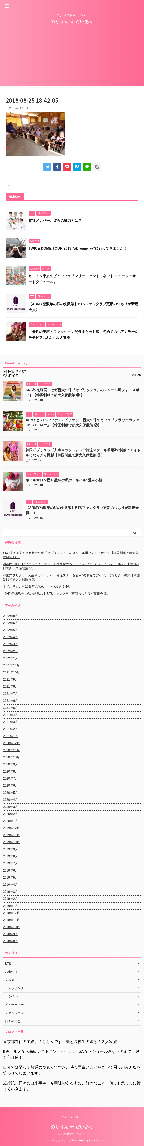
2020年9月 (10, 764)
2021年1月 (10, 736)
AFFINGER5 (96, 1140)
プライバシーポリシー (72, 1117)
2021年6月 (10, 700)
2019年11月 (11, 835)
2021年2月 (10, 729)
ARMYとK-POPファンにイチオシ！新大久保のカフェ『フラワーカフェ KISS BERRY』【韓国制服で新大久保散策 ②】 (71, 566)
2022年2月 (10, 651)
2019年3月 (10, 891)
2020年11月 (11, 750)
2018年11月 (11, 920)
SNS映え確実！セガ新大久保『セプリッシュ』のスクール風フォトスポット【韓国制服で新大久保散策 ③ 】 (70, 555)
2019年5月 (10, 877)
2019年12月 (11, 828)
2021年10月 (11, 672)
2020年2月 (10, 814)
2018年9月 (10, 934)
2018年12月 (11, 913)
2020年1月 (10, 821)
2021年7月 (10, 693)
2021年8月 (10, 686)
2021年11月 (11, 665)
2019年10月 (11, 842)
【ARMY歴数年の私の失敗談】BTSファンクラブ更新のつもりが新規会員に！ (58, 593)
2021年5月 (10, 707)
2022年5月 (10, 630)
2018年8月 (10, 941)
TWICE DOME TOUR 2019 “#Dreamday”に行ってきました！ (78, 248)
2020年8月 (10, 771)
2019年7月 (10, 863)
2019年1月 (10, 905)
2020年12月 (11, 743)
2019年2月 (10, 898)
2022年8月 (10, 616)
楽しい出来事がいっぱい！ (72, 1133)
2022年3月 (10, 644)
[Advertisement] (72, 58)
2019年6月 (10, 870)
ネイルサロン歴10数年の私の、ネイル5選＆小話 (64, 480)
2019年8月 (10, 856)
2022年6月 (10, 623)
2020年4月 (10, 799)
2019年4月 (10, 884)
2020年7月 (10, 778)
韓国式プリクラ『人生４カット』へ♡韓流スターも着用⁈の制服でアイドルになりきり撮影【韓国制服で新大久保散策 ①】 (71, 577)
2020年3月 (10, 806)
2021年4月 (10, 715)
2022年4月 (10, 637)
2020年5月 (10, 792)
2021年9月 (10, 679)
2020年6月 (10, 785)
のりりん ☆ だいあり (72, 21)
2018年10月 (11, 927)
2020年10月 (11, 757)
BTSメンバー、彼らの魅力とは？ (55, 221)
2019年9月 (10, 849)
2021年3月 (10, 722)
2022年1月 (10, 658)
